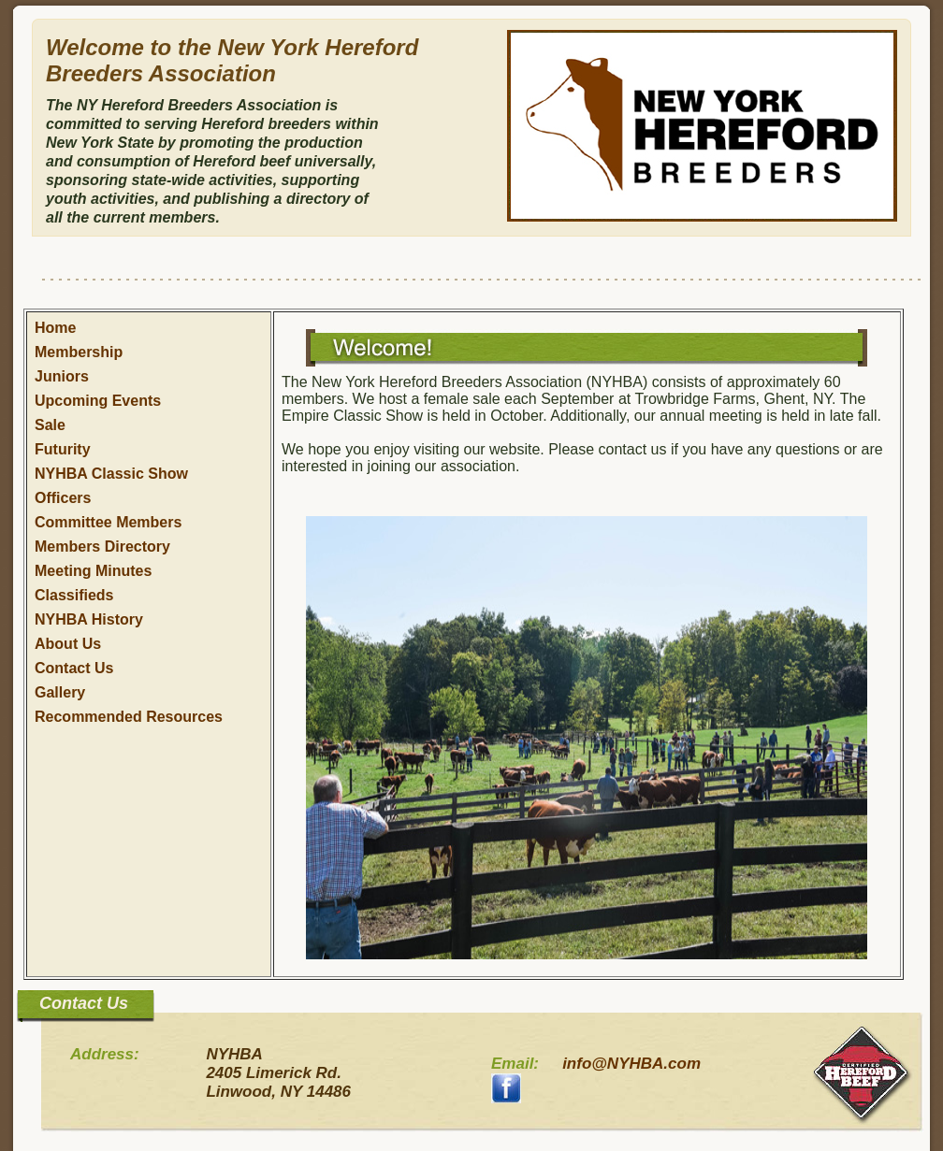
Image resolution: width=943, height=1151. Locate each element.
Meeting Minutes (93, 571)
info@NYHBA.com (631, 1063)
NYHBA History (89, 619)
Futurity (63, 449)
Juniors (62, 376)
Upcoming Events (98, 401)
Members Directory (102, 546)
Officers (63, 498)
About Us (68, 644)
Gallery (60, 692)
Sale (50, 425)
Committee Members (108, 522)
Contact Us (74, 668)
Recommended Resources (129, 717)
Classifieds (74, 595)
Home (55, 328)
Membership (79, 352)
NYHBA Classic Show (111, 474)
